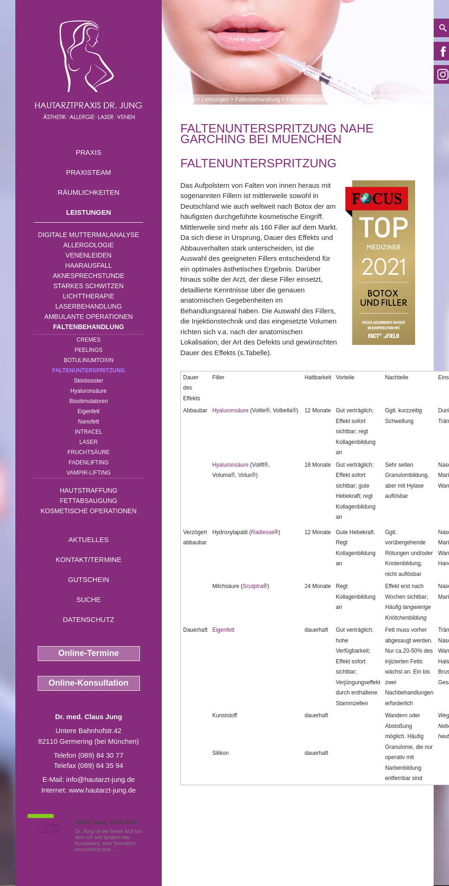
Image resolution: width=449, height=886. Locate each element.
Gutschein (88, 579)
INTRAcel (88, 432)
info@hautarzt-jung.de (100, 779)
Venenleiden (89, 255)
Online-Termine (88, 653)
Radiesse (262, 532)
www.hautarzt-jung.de (102, 790)
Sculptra (253, 586)
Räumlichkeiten (88, 192)
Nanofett (88, 421)
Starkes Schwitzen (88, 286)
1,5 (50, 828)
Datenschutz (88, 619)
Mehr (124, 849)
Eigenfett (88, 411)
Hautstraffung (89, 490)
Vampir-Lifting (88, 472)
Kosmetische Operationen (88, 511)
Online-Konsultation (89, 683)
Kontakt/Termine (88, 559)
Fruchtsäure (88, 452)
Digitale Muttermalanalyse (88, 234)
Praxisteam (88, 172)
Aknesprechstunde (88, 275)
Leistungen (88, 212)
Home (187, 99)
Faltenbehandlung (88, 327)
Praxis (88, 152)
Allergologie (88, 245)
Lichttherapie (88, 296)
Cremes (88, 340)
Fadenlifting (88, 462)
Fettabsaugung (88, 500)
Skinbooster (88, 380)
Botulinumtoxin (88, 360)
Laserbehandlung (88, 306)
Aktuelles (88, 539)
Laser (88, 442)
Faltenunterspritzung (88, 370)
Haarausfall (88, 265)
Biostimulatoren (88, 401)
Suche (88, 599)
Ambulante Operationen (88, 316)
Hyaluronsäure (88, 391)
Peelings (88, 350)
